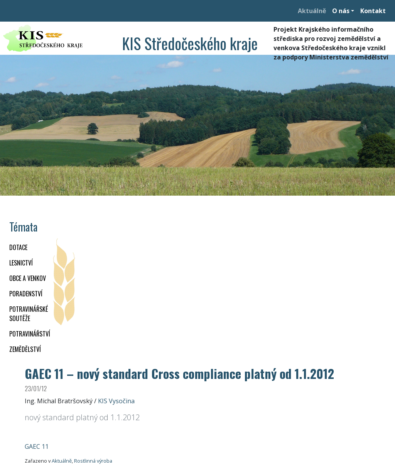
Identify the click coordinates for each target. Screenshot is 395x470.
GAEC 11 (37, 446)
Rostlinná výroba (93, 460)
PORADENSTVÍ (25, 293)
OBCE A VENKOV (27, 278)
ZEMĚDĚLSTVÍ (25, 349)
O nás (340, 11)
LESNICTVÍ (21, 262)
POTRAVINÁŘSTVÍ (29, 333)
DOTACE (18, 247)
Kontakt (373, 11)
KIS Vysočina (116, 401)
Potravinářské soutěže (28, 313)
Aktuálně (312, 11)
